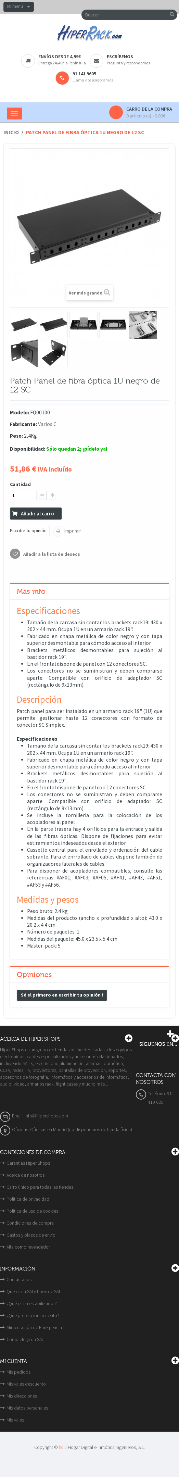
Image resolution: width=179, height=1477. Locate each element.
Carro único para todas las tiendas (40, 1187)
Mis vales (15, 1420)
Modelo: (19, 412)
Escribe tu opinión (28, 530)
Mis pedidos (18, 1372)
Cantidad (20, 484)
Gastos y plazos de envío (31, 1235)
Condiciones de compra (30, 1223)
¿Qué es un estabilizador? (32, 1303)
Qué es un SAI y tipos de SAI (33, 1291)
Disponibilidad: (27, 449)
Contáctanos (19, 1279)
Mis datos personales (27, 1408)
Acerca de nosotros (25, 1175)
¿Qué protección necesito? (33, 1315)
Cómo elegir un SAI (25, 1339)
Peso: (16, 436)
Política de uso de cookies (32, 1211)
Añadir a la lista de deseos (51, 554)
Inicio (11, 132)
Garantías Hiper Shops (28, 1163)
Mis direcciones (22, 1396)
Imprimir (72, 531)
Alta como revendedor (28, 1247)
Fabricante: (23, 424)
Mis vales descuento (26, 1384)
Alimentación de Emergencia (34, 1327)
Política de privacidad (28, 1199)
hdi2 (63, 1447)
